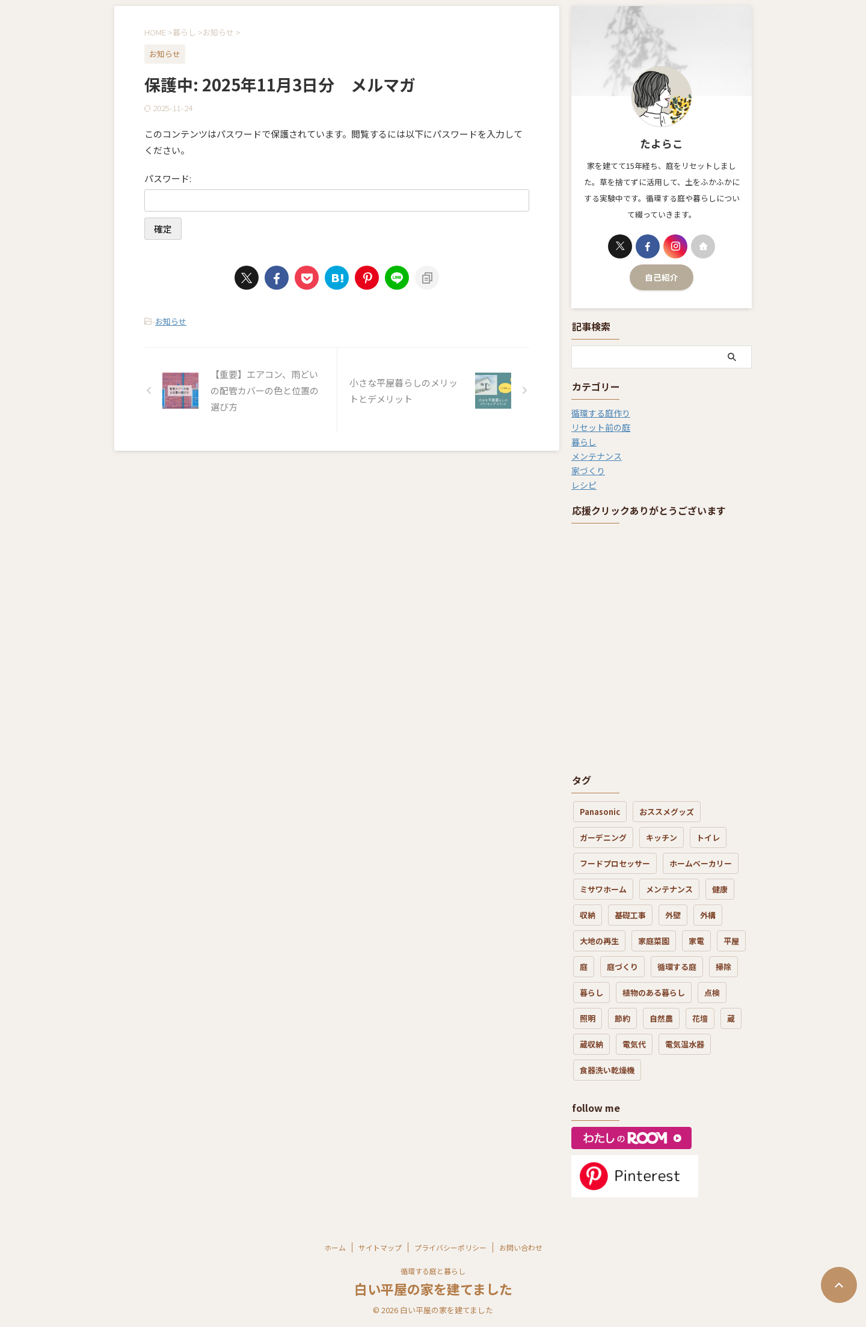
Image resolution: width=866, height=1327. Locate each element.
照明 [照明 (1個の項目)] (587, 1018)
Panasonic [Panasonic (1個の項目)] (600, 811)
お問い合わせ (520, 1247)
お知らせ (170, 321)
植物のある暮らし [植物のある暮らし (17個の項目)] (653, 992)
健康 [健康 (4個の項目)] (720, 889)
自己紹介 (661, 277)
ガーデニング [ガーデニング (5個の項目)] (603, 837)
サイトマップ (380, 1247)
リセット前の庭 (600, 427)
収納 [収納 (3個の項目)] (587, 915)
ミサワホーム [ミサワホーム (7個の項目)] (603, 889)
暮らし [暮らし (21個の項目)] (591, 992)
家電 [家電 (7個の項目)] (696, 941)
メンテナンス (596, 456)
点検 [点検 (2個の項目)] (712, 992)
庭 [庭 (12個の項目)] (584, 966)
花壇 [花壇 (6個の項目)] (700, 1018)
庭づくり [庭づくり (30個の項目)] (622, 966)
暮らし (584, 442)
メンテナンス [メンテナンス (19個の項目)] (669, 889)
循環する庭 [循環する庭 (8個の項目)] (676, 966)
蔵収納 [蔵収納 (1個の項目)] (591, 1044)
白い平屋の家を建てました (433, 1288)
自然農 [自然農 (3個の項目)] (661, 1018)
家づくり (588, 471)
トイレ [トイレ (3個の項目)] (708, 837)
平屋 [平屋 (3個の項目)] (731, 941)
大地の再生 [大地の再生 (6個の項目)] (599, 941)
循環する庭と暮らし (433, 1271)
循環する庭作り (600, 413)
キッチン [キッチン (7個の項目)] (661, 837)
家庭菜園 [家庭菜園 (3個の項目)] (653, 941)
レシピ (584, 485)
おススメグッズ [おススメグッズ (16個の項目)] (666, 811)
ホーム (335, 1247)
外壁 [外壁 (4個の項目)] (673, 915)
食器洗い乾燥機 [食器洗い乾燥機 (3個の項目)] (607, 1070)
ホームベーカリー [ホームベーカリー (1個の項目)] (700, 863)
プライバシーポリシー (450, 1247)
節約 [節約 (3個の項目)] (622, 1018)
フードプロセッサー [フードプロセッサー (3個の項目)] (615, 863)
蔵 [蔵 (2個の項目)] (731, 1018)
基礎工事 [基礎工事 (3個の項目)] (630, 915)
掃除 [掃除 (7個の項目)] (723, 966)
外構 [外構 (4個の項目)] (708, 915)
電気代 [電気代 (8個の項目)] (634, 1044)
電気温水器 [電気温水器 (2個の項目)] (684, 1044)
